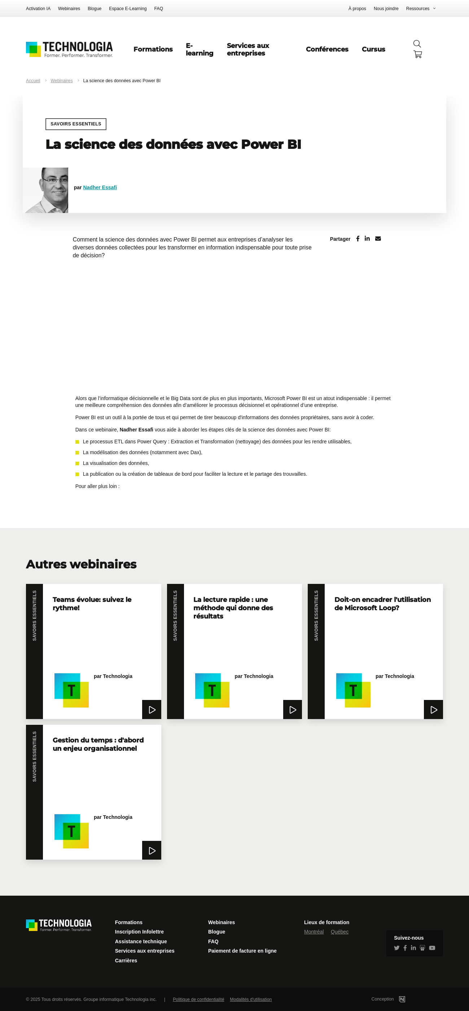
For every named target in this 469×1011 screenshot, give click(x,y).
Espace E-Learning (127, 8)
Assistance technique (141, 941)
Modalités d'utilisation (251, 999)
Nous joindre (386, 8)
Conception (398, 999)
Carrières (126, 960)
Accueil (33, 80)
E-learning (200, 49)
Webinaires (69, 8)
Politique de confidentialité (198, 999)
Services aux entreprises (248, 49)
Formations (153, 49)
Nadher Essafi (100, 187)
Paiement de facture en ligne (242, 951)
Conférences (327, 49)
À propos (357, 8)
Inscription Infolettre (139, 932)
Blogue (94, 8)
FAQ (158, 8)
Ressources (418, 8)
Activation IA (38, 8)
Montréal (314, 932)
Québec (340, 932)
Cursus (373, 49)
